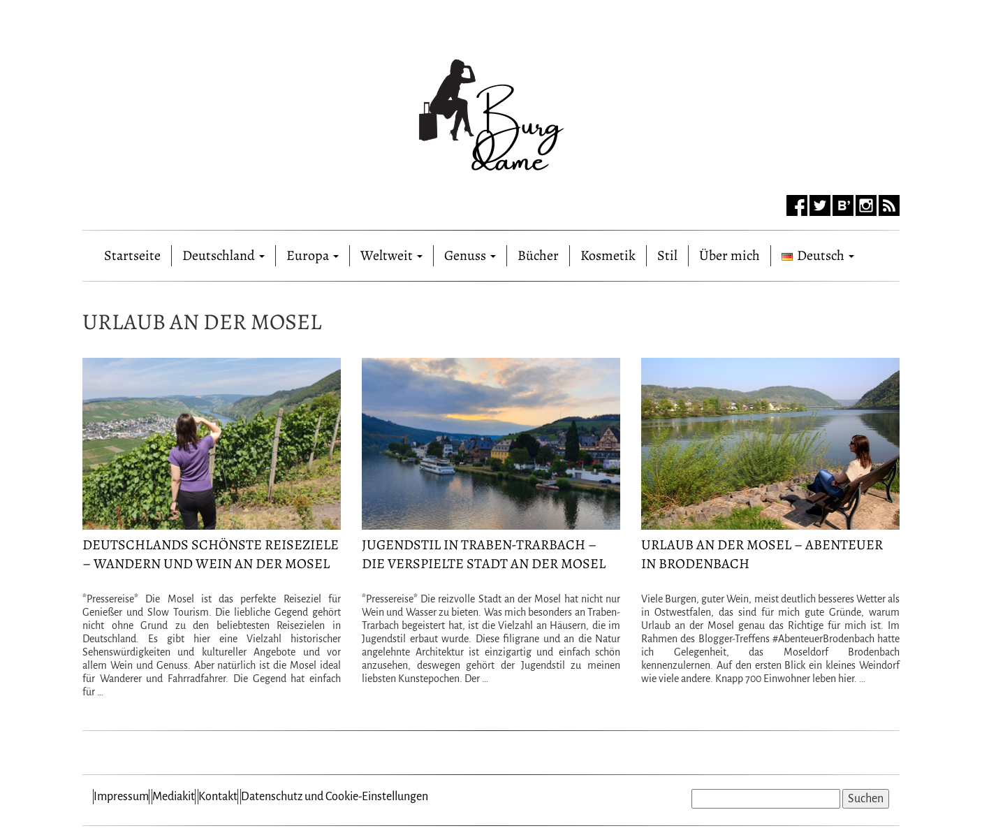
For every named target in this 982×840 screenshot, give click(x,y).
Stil (667, 255)
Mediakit (173, 796)
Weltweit (391, 255)
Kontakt (217, 796)
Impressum (121, 796)
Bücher (538, 255)
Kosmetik (608, 255)
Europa (312, 255)
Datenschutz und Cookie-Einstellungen (334, 796)
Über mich (729, 255)
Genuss (470, 255)
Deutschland (223, 255)
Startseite (132, 252)
